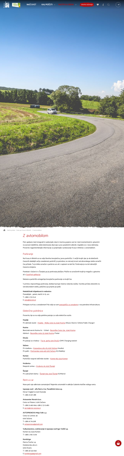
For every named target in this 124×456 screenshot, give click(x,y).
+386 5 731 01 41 (30, 297)
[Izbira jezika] (117, 5)
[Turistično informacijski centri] (103, 6)
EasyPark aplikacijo (33, 274)
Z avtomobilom (37, 230)
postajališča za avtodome (68, 304)
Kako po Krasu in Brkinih (23, 230)
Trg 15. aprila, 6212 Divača (50, 340)
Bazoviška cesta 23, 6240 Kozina (42, 333)
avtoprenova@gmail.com (33, 424)
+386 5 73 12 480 (43, 405)
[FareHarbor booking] (118, 443)
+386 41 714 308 (30, 421)
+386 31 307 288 (30, 395)
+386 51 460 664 (30, 405)
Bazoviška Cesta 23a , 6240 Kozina (62, 330)
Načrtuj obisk (11, 230)
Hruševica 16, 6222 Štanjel (45, 366)
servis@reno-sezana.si (32, 408)
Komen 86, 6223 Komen (59, 358)
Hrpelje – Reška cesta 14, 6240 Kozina (51, 323)
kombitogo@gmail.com (32, 453)
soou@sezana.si (30, 300)
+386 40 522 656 (31, 450)
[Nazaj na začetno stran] (7, 6)
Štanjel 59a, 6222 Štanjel (49, 373)
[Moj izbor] (97, 6)
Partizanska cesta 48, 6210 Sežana (43, 351)
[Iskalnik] (108, 6)
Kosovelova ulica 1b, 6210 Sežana (45, 348)
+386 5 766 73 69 (31, 434)
